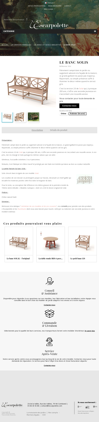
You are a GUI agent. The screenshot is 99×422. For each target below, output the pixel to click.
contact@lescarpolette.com (51, 406)
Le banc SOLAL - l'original (18, 258)
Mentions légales (33, 415)
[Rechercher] (16, 20)
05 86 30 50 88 (33, 406)
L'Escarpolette (10, 414)
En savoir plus (90, 331)
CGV (44, 415)
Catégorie (9, 31)
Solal (81, 88)
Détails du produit (58, 130)
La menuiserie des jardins (36, 413)
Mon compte (53, 413)
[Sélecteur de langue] (49, 3)
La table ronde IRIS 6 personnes (51, 258)
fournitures (22, 209)
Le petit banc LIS (77, 258)
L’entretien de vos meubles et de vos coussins (38, 206)
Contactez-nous (69, 106)
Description (37, 130)
